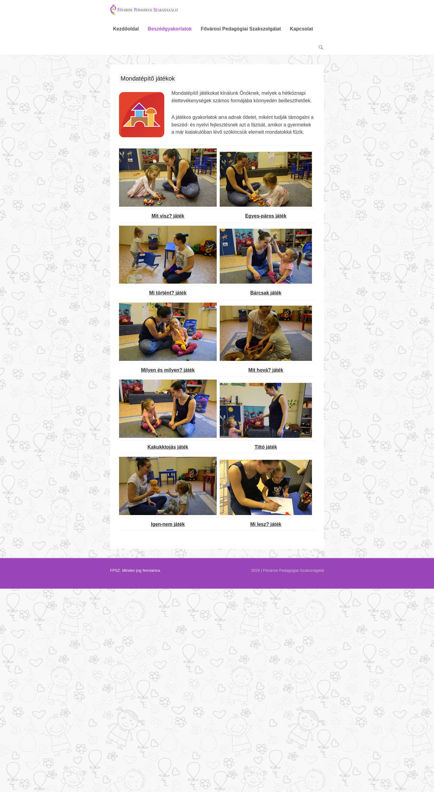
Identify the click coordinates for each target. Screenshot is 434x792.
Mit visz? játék (168, 220)
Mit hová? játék (265, 374)
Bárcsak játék (265, 298)
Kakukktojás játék (167, 452)
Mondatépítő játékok (148, 83)
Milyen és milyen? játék (168, 374)
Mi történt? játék (168, 298)
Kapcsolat (301, 34)
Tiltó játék (266, 452)
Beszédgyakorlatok (170, 34)
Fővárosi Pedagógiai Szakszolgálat (241, 34)
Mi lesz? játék (265, 529)
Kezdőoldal (126, 34)
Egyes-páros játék (265, 220)
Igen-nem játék (168, 529)
